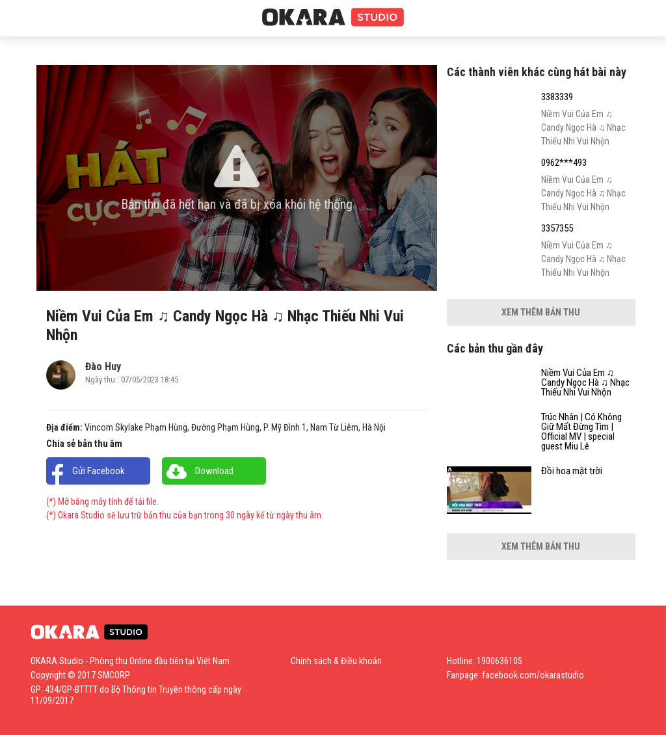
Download (214, 471)
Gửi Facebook (98, 471)
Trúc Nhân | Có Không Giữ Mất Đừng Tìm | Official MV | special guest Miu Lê (581, 431)
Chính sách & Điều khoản (336, 661)
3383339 (557, 97)
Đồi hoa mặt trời (571, 471)
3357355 (557, 229)
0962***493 (564, 163)
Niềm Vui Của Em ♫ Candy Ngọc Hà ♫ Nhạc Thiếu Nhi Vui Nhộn (585, 382)
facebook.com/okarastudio (533, 675)
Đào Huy (103, 366)
